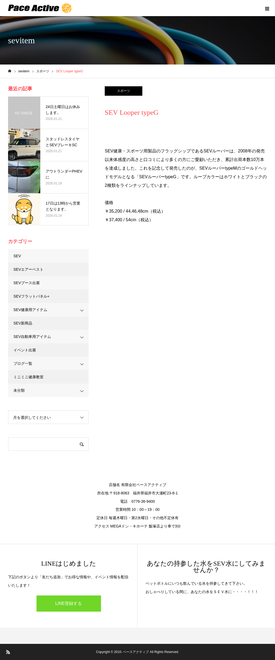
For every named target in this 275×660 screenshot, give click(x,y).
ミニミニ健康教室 (28, 377)
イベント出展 (24, 350)
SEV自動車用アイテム (32, 336)
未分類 (19, 390)
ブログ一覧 (22, 363)
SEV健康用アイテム (30, 310)
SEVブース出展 (26, 283)
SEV (17, 256)
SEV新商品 (22, 323)
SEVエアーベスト (28, 269)
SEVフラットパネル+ (31, 296)
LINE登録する (68, 603)
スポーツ (123, 91)
